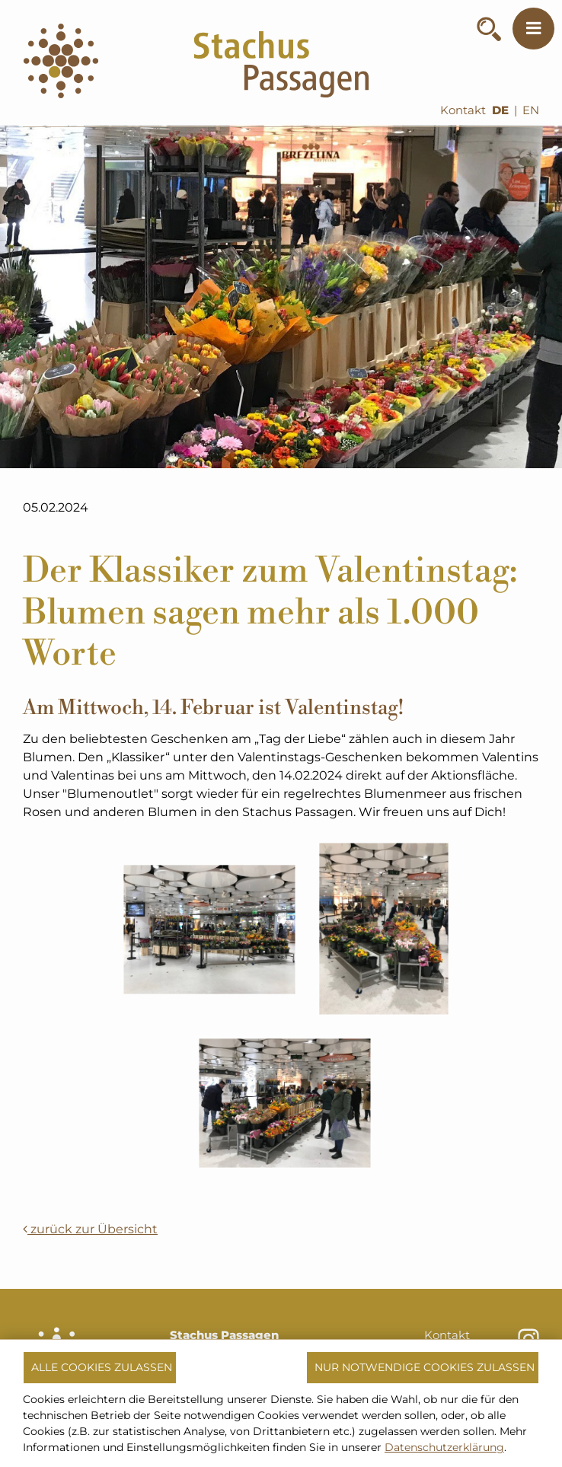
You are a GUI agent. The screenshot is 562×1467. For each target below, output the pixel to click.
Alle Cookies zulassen (101, 1367)
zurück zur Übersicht (90, 1229)
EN (530, 110)
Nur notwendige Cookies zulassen (425, 1367)
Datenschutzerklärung (444, 1447)
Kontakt (463, 110)
